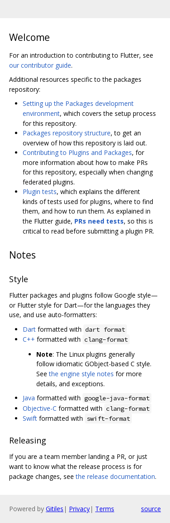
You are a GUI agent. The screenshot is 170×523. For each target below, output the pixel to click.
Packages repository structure (67, 133)
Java (29, 397)
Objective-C (40, 408)
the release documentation (115, 476)
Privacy (79, 508)
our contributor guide (40, 65)
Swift (30, 418)
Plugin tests (40, 191)
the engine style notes (81, 373)
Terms (104, 508)
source (151, 508)
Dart (29, 329)
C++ (29, 339)
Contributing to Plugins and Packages (77, 152)
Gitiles (54, 508)
